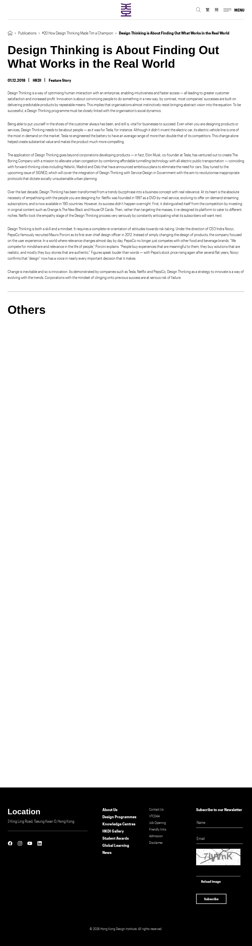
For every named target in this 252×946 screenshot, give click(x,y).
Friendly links (157, 829)
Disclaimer (156, 842)
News (106, 852)
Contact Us (156, 809)
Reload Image (211, 881)
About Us (109, 809)
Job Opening (157, 822)
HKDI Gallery (113, 831)
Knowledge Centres (118, 823)
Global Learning (115, 845)
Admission (156, 836)
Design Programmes (119, 816)
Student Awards (115, 838)
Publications (27, 33)
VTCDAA (154, 816)
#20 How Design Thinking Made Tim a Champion (77, 33)
